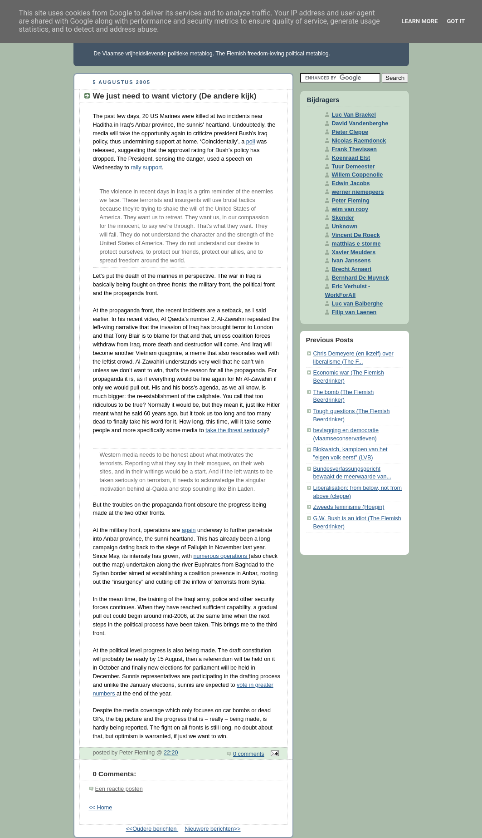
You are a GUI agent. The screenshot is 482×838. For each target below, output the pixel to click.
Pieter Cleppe (350, 132)
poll (250, 141)
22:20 (171, 752)
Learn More (420, 21)
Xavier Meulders (354, 252)
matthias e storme (356, 244)
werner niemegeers (358, 192)
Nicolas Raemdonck (359, 141)
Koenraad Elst (351, 158)
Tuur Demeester (353, 166)
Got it (456, 21)
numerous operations (220, 556)
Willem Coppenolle (357, 175)
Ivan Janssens (351, 260)
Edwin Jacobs (351, 183)
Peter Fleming (351, 200)
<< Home (100, 807)
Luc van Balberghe (357, 304)
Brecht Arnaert (352, 269)
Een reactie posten (119, 789)
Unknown (345, 226)
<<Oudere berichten (152, 829)
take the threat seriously (235, 430)
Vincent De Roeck (356, 235)
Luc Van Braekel (354, 115)
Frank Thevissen (354, 149)
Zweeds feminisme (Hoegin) (349, 507)
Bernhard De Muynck (360, 278)
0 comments (248, 754)
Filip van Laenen (354, 312)
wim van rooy (350, 209)
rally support (146, 167)
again (189, 530)
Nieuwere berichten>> (212, 829)
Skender (343, 218)
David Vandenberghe (360, 123)
